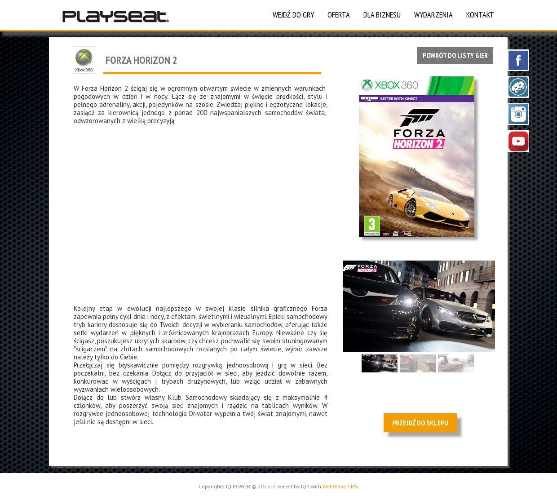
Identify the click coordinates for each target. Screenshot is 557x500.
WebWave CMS (340, 486)
